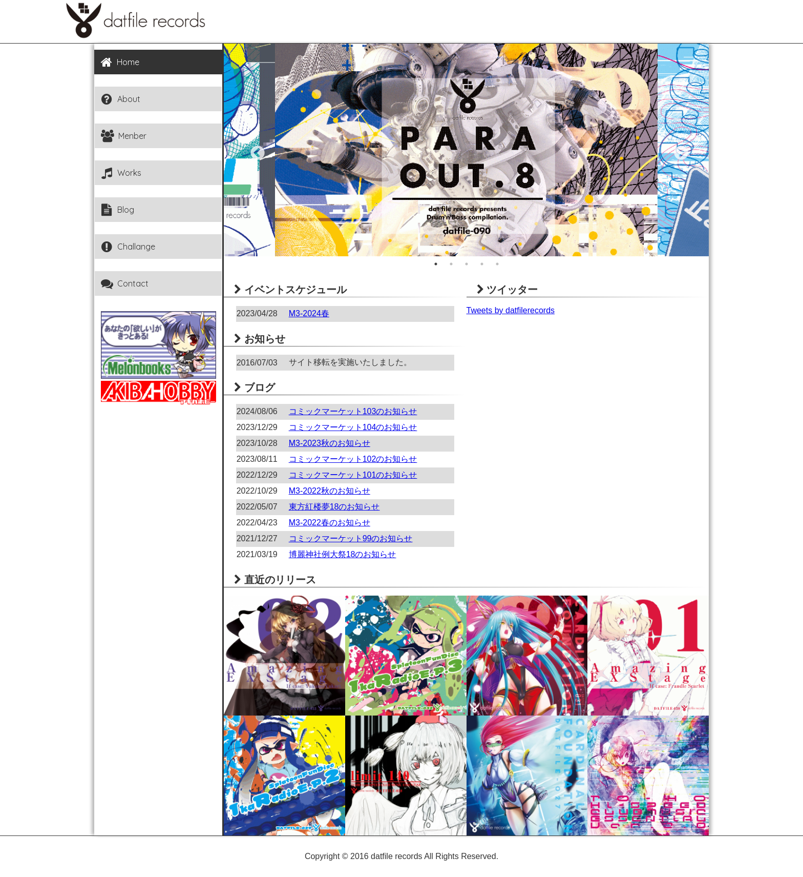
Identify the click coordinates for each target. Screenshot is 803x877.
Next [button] (678, 150)
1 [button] (436, 264)
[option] (466, 150)
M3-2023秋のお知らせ (329, 443)
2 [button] (451, 264)
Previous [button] (254, 150)
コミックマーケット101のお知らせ (353, 475)
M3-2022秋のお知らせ (329, 490)
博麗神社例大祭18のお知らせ (342, 554)
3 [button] (466, 264)
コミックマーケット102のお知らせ (353, 459)
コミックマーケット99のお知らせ (351, 538)
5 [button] (497, 264)
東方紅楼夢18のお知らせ (334, 506)
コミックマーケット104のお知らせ (353, 427)
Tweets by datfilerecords (511, 310)
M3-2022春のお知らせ (329, 522)
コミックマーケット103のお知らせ (353, 411)
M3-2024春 (309, 313)
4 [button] (482, 264)
